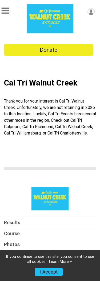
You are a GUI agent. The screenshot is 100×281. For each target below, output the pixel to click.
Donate (48, 50)
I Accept (49, 272)
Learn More (59, 261)
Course (12, 233)
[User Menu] (91, 11)
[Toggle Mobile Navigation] (5, 10)
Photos (12, 244)
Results (12, 222)
